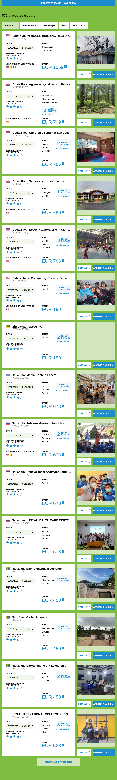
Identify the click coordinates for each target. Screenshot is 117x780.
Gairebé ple (49, 25)
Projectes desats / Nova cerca (58, 3)
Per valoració (79, 25)
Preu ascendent (30, 25)
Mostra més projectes (58, 762)
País (64, 25)
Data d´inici (10, 25)
